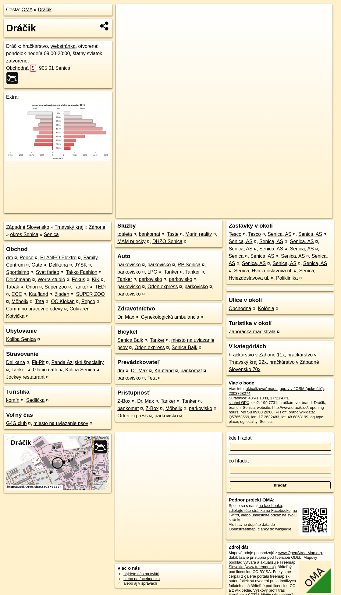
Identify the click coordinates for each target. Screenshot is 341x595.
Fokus (78, 279)
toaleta (124, 234)
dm (9, 257)
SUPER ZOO (90, 294)
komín (13, 400)
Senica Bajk (130, 340)
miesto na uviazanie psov (61, 423)
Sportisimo (17, 272)
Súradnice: (238, 398)
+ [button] (126, 14)
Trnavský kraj (69, 227)
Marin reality (198, 234)
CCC (17, 294)
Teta (39, 301)
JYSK (81, 264)
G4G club (16, 423)
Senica (51, 234)
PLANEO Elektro (58, 257)
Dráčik (45, 9)
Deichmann (18, 279)
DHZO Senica (167, 241)
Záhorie (97, 227)
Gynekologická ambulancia (170, 317)
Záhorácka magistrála (252, 331)
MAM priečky (131, 241)
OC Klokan (62, 301)
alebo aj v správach (140, 583)
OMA (27, 9)
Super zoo (55, 286)
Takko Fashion (81, 272)
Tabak (12, 286)
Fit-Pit (38, 362)
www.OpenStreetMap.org (300, 553)
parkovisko (128, 264)
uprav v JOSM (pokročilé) (302, 388)
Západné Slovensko (27, 227)
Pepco (26, 257)
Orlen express (162, 286)
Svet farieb (47, 272)
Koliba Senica (21, 339)
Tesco (235, 234)
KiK (96, 279)
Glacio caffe (46, 369)
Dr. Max (125, 317)
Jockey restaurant (25, 377)
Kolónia (266, 308)
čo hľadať (239, 460)
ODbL (296, 557)
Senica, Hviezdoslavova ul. (263, 270)
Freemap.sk (259, 213)
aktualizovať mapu (261, 388)
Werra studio (51, 279)
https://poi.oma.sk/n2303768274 (305, 213)
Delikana (58, 264)
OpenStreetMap (228, 213)
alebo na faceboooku (141, 578)
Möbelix (20, 301)
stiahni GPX (239, 402)
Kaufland (38, 294)
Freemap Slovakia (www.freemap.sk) (262, 564)
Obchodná (21, 68)
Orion (32, 286)
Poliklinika (287, 278)
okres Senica (24, 234)
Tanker (80, 286)
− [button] (126, 23)
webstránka (63, 46)
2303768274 (239, 393)
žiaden (62, 294)
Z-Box (123, 401)
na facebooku (270, 505)
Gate (37, 264)
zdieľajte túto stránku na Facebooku (259, 510)
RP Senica (189, 264)
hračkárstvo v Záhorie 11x (257, 354)
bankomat (149, 234)
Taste (173, 234)
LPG (152, 271)
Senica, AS (279, 234)
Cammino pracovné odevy (34, 308)
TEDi (100, 286)
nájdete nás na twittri (141, 574)
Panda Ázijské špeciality (78, 362)
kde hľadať (240, 438)
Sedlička (35, 400)
